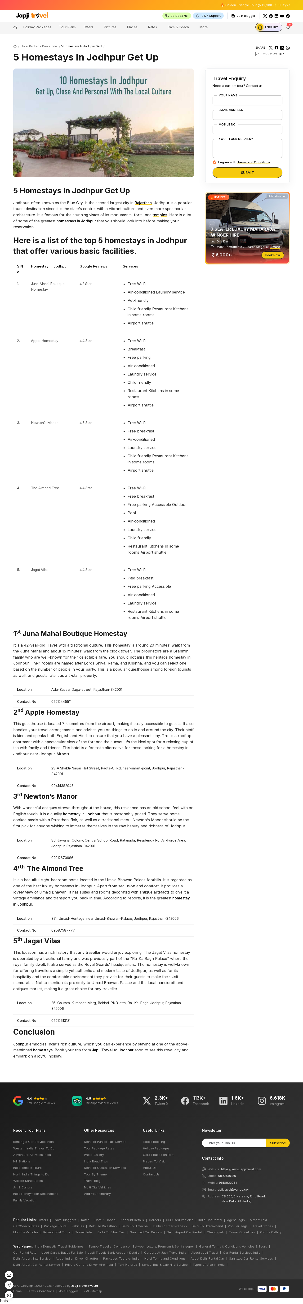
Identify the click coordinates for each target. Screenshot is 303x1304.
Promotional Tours (56, 1232)
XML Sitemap (93, 1291)
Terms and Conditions (253, 162)
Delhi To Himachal (135, 1226)
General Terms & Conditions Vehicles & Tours (233, 1246)
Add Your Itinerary (97, 1194)
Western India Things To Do (33, 1148)
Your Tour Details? (236, 139)
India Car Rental (210, 1220)
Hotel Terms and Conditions (165, 1258)
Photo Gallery (94, 1155)
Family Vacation (24, 1200)
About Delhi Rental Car (207, 1258)
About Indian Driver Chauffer (77, 1258)
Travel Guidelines (242, 1232)
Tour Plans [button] (67, 27)
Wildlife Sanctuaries (28, 1181)
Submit (247, 173)
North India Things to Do (31, 1174)
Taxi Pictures (127, 1264)
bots (151, 652)
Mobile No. (227, 124)
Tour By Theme (95, 1174)
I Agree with (244, 162)
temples (160, 214)
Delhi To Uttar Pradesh (170, 1226)
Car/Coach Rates (26, 1226)
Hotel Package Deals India (39, 46)
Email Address (231, 110)
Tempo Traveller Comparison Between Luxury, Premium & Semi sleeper (141, 1246)
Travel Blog (92, 1181)
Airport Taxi (258, 1220)
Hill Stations (21, 1161)
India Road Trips (96, 1161)
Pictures (110, 27)
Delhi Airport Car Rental (184, 1232)
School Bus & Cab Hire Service (165, 1264)
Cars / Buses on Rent (158, 1155)
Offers (88, 27)
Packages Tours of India (121, 1258)
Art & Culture (22, 1187)
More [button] (204, 27)
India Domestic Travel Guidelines (59, 1246)
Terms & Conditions (40, 1291)
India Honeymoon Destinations (35, 1194)
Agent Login (236, 1220)
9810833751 (228, 1182)
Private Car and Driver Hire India (89, 1264)
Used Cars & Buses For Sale (62, 1252)
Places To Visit (154, 1161)
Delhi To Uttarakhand (207, 1226)
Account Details (132, 1220)
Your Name (228, 95)
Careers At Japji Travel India (165, 1252)
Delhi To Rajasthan (103, 1226)
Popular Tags (238, 1226)
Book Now (272, 255)
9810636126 (227, 1176)
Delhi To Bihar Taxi (111, 1232)
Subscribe (278, 1143)
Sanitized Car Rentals (146, 1232)
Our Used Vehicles (179, 1220)
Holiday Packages (156, 1148)
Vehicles (77, 1226)
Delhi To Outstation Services (105, 1168)
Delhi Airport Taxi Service (32, 1258)
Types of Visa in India (209, 1264)
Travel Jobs (84, 1232)
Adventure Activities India (32, 1155)
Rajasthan (143, 202)
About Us (149, 1168)
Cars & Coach (178, 27)
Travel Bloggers (64, 1220)
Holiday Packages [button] (37, 27)
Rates (152, 27)
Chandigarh (215, 1232)
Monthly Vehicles (25, 1232)
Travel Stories (263, 1226)
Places (132, 27)
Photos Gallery (270, 1232)
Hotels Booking (154, 1142)
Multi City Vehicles (97, 1187)
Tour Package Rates (99, 1148)
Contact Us (151, 1174)
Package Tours (55, 1226)
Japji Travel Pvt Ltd (84, 1285)
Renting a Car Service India (33, 1142)
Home (17, 1291)
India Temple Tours (27, 1168)
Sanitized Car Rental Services (251, 1258)
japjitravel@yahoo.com (233, 1189)
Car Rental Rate (24, 1252)
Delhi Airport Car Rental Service (36, 1264)
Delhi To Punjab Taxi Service (105, 1142)
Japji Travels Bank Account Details (113, 1252)
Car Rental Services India (241, 1252)
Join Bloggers (69, 1291)
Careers (155, 1220)
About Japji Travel (204, 1252)
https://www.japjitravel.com (241, 1169)
